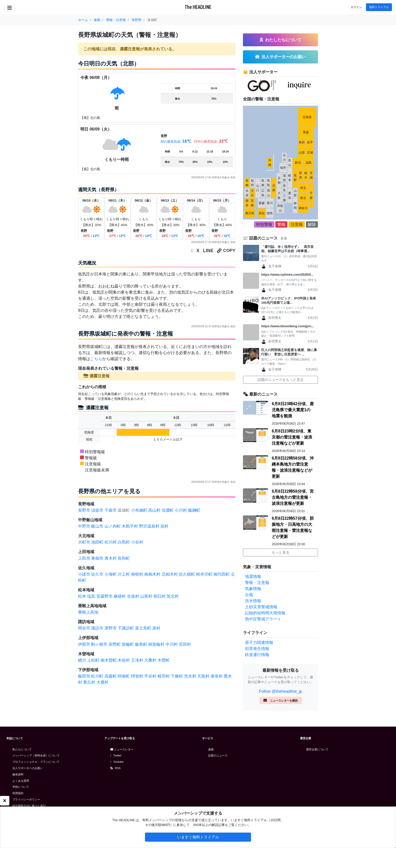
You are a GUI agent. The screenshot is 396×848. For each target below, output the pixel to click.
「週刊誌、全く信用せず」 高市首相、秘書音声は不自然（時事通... (287, 249)
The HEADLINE (198, 7)
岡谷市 (84, 628)
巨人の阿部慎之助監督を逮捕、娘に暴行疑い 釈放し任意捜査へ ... (289, 352)
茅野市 (111, 628)
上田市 (84, 558)
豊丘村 (89, 682)
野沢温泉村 (149, 526)
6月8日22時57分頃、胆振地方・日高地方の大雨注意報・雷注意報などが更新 (292, 527)
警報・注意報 (257, 582)
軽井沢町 (204, 574)
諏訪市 (97, 628)
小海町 (111, 574)
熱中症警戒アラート (263, 619)
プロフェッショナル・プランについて (36, 761)
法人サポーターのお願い (27, 768)
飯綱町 (194, 510)
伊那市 (84, 644)
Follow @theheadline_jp (280, 691)
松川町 (97, 676)
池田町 (97, 542)
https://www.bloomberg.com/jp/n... (287, 326)
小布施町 (139, 510)
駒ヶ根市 (99, 644)
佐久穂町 (187, 574)
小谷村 (137, 542)
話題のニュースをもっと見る (281, 380)
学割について (20, 786)
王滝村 (137, 660)
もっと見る (280, 552)
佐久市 (97, 574)
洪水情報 (253, 601)
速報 (211, 749)
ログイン (356, 7)
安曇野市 (104, 596)
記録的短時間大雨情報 (265, 613)
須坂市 (97, 510)
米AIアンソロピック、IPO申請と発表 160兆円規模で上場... (289, 300)
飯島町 (141, 644)
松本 (82, 596)
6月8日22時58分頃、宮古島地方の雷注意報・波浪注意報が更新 (292, 497)
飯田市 (84, 676)
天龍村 (203, 676)
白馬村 (124, 542)
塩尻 (91, 596)
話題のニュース (218, 755)
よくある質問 (20, 780)
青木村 (111, 558)
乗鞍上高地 (88, 612)
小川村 (181, 510)
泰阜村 (217, 676)
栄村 (164, 526)
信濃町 (168, 510)
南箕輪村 (156, 644)
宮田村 (185, 644)
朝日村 (160, 596)
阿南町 (124, 676)
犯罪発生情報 (257, 648)
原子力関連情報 (259, 642)
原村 (156, 628)
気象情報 (253, 588)
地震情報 (253, 576)
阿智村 (137, 676)
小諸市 (84, 574)
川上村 (124, 574)
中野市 (84, 526)
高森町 (111, 676)
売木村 (190, 676)
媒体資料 (17, 774)
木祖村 (124, 660)
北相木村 (170, 574)
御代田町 (221, 574)
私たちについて (22, 749)
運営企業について (317, 749)
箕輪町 (128, 644)
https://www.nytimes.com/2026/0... (287, 274)
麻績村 (120, 596)
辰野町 (115, 644)
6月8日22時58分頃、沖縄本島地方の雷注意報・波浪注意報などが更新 (292, 467)
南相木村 (152, 574)
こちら (96, 359)
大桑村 (150, 660)
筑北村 (173, 596)
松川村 (111, 542)
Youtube (117, 761)
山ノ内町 (113, 526)
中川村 (172, 644)
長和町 (124, 558)
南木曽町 (109, 660)
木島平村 (130, 526)
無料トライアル (379, 7)
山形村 (146, 596)
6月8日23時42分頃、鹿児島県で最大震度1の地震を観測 (292, 410)
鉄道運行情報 (257, 655)
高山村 (154, 510)
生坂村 (133, 596)
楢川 (82, 660)
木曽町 (164, 660)
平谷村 (150, 676)
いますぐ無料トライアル (198, 837)
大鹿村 (102, 682)
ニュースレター (121, 749)
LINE (208, 250)
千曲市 (111, 510)
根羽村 (164, 676)
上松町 (93, 660)
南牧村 (137, 574)
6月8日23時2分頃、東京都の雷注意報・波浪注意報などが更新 (292, 437)
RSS (115, 768)
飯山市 (97, 526)
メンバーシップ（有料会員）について (36, 755)
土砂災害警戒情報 (261, 607)
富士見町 (143, 628)
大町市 (84, 542)
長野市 (84, 510)
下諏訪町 (126, 628)
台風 (249, 595)
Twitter (116, 755)
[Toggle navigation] (9, 8)
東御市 (97, 558)
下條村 (177, 676)
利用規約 (17, 793)
